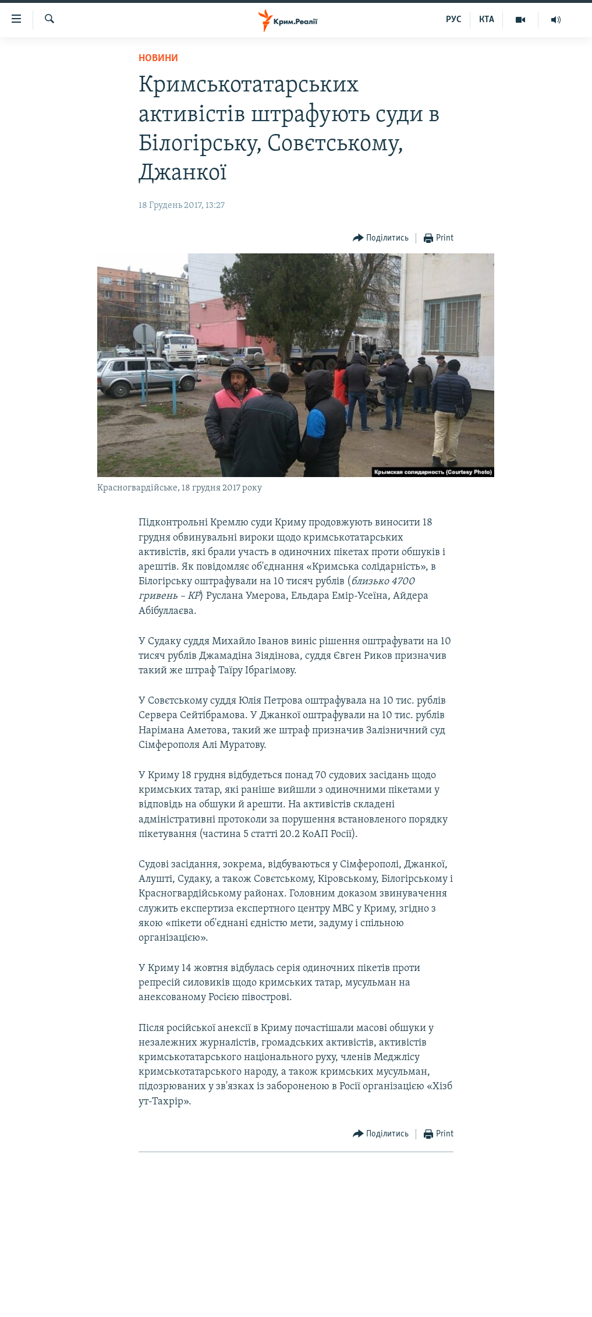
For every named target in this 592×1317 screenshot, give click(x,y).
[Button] (381, 238)
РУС (454, 19)
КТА (486, 19)
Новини (158, 58)
